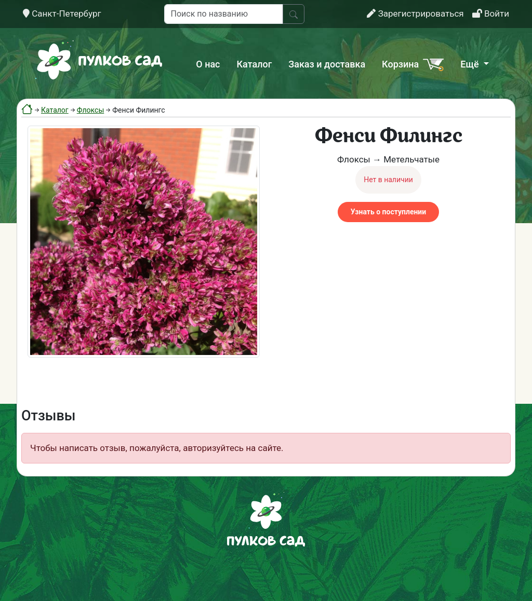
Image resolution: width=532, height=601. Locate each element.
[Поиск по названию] (223, 14)
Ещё (470, 64)
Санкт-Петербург (62, 13)
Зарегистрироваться (415, 13)
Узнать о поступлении (388, 212)
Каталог (254, 64)
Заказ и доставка (326, 64)
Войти (490, 13)
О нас (208, 64)
